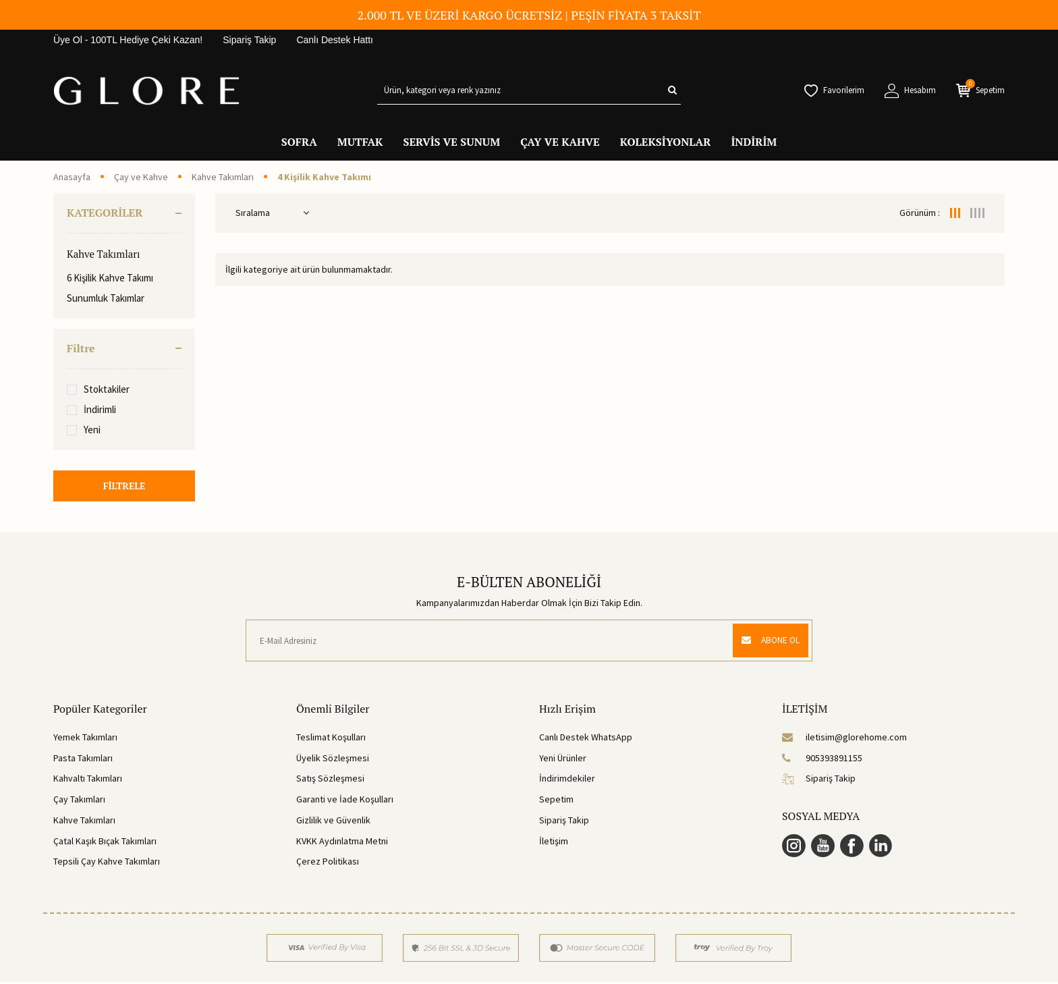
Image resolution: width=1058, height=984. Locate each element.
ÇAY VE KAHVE (560, 141)
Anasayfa (71, 177)
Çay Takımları (79, 801)
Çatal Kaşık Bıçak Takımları (105, 842)
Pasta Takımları (83, 759)
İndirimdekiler (567, 780)
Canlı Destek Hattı (334, 39)
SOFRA (299, 141)
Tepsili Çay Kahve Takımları (106, 863)
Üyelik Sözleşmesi (332, 759)
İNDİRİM (754, 141)
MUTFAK (360, 141)
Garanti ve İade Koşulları (344, 801)
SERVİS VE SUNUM (451, 141)
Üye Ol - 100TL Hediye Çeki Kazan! (127, 39)
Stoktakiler (98, 389)
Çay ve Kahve (141, 177)
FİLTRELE (124, 486)
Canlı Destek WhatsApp (585, 739)
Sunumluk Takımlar (105, 298)
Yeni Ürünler (562, 759)
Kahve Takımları (223, 177)
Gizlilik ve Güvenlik (333, 822)
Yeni (84, 429)
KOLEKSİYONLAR (665, 141)
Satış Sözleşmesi (330, 780)
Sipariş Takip (249, 39)
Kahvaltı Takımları (87, 780)
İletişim (553, 842)
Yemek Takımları (85, 739)
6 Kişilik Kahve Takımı (110, 277)
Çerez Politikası (327, 863)
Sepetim (556, 801)
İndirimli (91, 409)
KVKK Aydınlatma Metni (342, 842)
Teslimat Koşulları (331, 739)
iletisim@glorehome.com (844, 739)
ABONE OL (767, 642)
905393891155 (822, 759)
